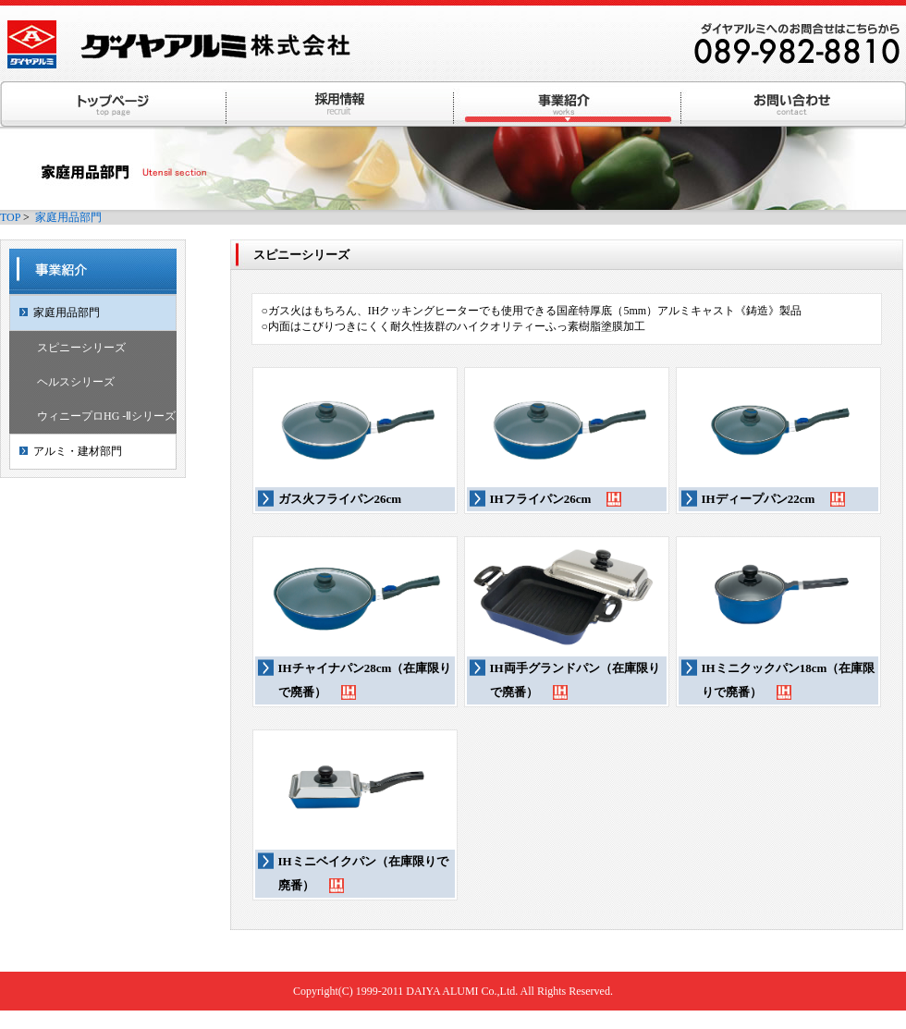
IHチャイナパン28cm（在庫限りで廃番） (365, 682)
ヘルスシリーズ (76, 381)
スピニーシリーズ (81, 347)
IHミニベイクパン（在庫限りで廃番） (363, 876)
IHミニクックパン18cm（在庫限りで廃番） (788, 682)
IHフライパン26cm (555, 501)
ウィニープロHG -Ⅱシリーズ (106, 416)
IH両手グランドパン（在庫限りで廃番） (575, 682)
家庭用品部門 (68, 217)
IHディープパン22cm (773, 501)
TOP (10, 217)
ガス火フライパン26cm (340, 499)
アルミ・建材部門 (77, 451)
